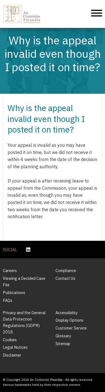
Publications (14, 292)
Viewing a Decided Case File (24, 281)
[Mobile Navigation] (96, 14)
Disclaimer (12, 355)
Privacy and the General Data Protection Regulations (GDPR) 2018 (24, 322)
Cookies (10, 339)
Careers (10, 270)
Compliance (65, 270)
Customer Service (71, 328)
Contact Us (65, 278)
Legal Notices (15, 347)
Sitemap (62, 343)
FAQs (7, 300)
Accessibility (66, 312)
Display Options (69, 320)
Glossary (63, 335)
